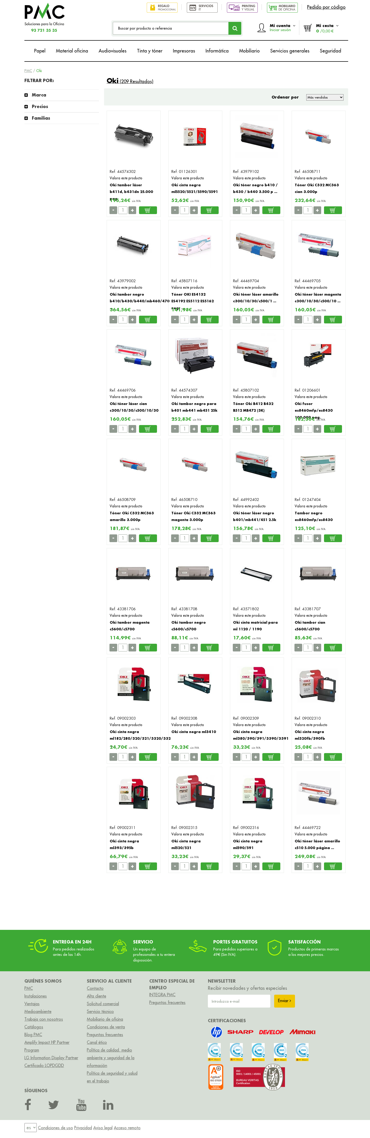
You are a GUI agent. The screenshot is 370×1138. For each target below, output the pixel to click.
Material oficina (72, 51)
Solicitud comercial (103, 1003)
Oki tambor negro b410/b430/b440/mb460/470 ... (140, 301)
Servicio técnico (100, 1011)
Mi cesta (327, 28)
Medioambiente (37, 1011)
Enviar (284, 1000)
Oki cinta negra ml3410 (193, 731)
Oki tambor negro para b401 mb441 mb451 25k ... (194, 410)
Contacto (95, 988)
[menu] (30, 1127)
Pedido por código (326, 7)
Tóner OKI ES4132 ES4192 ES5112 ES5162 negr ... (192, 301)
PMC (28, 70)
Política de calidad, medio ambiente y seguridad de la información (110, 1057)
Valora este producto (126, 178)
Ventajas (32, 1003)
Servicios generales (289, 51)
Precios (40, 106)
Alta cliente (96, 996)
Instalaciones (35, 996)
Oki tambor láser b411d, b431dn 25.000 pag (131, 192)
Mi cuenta (282, 27)
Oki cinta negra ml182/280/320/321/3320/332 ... (140, 738)
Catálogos (33, 1026)
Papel (39, 51)
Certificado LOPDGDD (44, 1065)
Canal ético (97, 1042)
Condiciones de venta (106, 1026)
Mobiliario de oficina (105, 1019)
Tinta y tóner (149, 51)
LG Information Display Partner (51, 1057)
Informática (217, 51)
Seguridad (330, 51)
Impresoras (184, 51)
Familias (41, 118)
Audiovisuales (112, 51)
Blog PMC (33, 1034)
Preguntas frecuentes (105, 1034)
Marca (39, 95)
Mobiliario (249, 51)
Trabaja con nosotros (43, 1019)
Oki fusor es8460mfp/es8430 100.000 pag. (314, 410)
